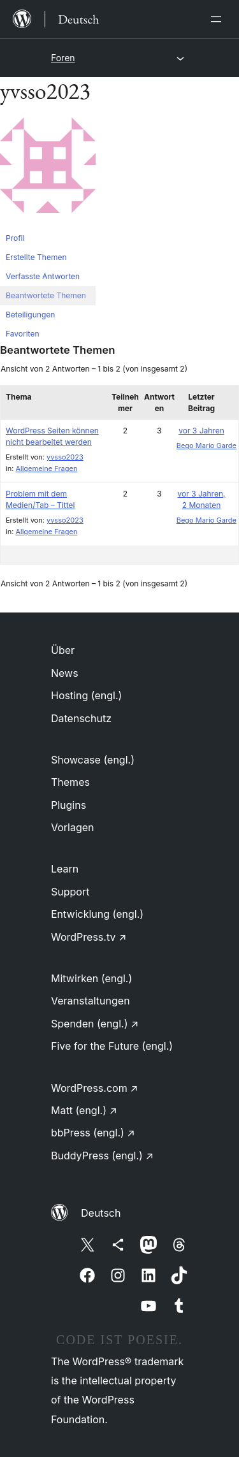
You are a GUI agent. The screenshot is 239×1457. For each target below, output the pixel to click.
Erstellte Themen (36, 257)
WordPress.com (94, 1088)
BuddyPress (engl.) (102, 1155)
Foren (63, 57)
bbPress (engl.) (93, 1132)
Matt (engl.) (84, 1110)
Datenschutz (81, 718)
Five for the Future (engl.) (112, 1046)
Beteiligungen (30, 314)
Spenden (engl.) (94, 1023)
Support (70, 891)
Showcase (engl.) (92, 759)
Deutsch (100, 1213)
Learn (64, 868)
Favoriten (23, 333)
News (64, 673)
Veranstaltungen (90, 1000)
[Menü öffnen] (218, 19)
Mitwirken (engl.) (91, 978)
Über (63, 650)
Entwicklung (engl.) (97, 914)
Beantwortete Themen (46, 295)
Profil (15, 238)
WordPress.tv (88, 937)
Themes (70, 782)
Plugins (68, 805)
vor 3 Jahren (201, 430)
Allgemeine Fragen (46, 468)
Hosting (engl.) (86, 695)
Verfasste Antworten (43, 276)
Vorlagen (72, 827)
